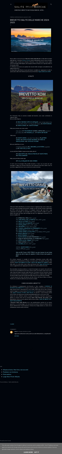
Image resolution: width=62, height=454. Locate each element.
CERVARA (34, 161)
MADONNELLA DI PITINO (37, 147)
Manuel (16, 331)
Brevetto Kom (30, 291)
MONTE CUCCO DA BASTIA (25, 223)
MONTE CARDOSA (22, 233)
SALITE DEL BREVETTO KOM (22, 262)
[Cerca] (51, 4)
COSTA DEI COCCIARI (32, 141)
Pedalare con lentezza (10, 372)
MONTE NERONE (47, 124)
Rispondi (16, 336)
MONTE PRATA (43, 154)
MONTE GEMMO (22, 225)
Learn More (28, 452)
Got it (36, 452)
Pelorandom (7, 374)
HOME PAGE (17, 10)
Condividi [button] (12, 324)
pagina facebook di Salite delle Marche (23, 292)
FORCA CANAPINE (22, 155)
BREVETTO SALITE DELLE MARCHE (30, 10)
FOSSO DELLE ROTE (25, 148)
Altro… (42, 10)
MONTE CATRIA (22, 125)
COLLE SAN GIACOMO (23, 161)
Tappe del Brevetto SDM (44, 71)
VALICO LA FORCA (23, 221)
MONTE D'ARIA (25, 247)
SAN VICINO (21, 227)
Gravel (28, 60)
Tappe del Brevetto (44, 264)
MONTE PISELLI (22, 230)
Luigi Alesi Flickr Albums (11, 376)
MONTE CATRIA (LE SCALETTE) (26, 232)
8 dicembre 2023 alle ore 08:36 (24, 331)
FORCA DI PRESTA (32, 154)
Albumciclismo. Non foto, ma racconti (15, 370)
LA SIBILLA (21, 244)
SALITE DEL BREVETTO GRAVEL (39, 262)
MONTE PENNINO (22, 235)
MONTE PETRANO (33, 125)
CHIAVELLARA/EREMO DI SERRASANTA (28, 228)
